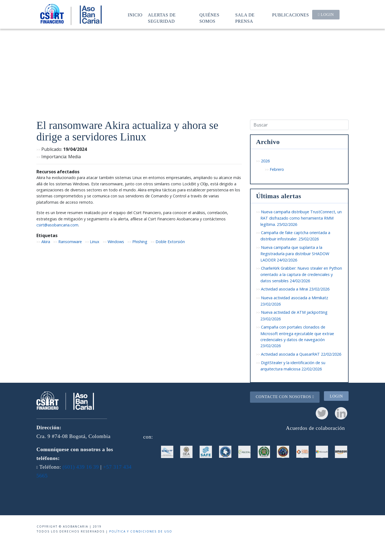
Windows (116, 241)
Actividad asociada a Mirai (295, 289)
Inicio (135, 15)
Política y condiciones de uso (140, 531)
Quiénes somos (209, 18)
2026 (265, 160)
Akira (45, 241)
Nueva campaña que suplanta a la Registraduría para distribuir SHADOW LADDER (294, 254)
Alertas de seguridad (162, 18)
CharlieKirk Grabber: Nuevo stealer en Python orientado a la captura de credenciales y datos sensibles (301, 274)
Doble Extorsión (170, 241)
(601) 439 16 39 (80, 467)
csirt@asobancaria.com (57, 225)
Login (326, 14)
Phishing (139, 241)
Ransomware (70, 241)
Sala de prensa (245, 18)
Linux (94, 241)
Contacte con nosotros (285, 397)
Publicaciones (290, 15)
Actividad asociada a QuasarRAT (301, 354)
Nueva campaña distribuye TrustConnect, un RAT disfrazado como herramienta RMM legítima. (301, 218)
